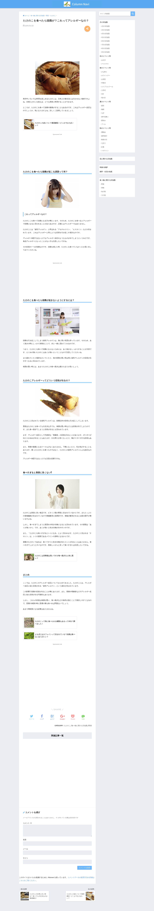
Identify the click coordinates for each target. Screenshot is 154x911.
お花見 (103, 79)
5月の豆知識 (105, 37)
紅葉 (102, 147)
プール (103, 124)
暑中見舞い (105, 117)
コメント (27, 823)
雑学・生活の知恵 (106, 172)
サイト (25, 858)
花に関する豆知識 (106, 159)
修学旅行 (104, 136)
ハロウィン (105, 151)
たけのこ (67, 726)
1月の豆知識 (105, 26)
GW (102, 94)
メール (25, 849)
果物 (102, 188)
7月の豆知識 (105, 45)
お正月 (103, 60)
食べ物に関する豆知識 (79, 726)
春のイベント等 (105, 68)
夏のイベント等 (105, 102)
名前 (24, 840)
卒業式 (103, 83)
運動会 (103, 132)
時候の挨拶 (104, 167)
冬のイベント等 (105, 56)
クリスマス (105, 64)
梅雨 (102, 109)
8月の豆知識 (105, 48)
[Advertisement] (57, 46)
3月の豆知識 (105, 30)
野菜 (90, 726)
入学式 (103, 90)
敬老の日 (104, 140)
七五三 (103, 143)
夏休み (103, 121)
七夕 (102, 113)
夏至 (102, 106)
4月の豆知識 (105, 34)
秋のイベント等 (105, 128)
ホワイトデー (105, 75)
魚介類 (103, 192)
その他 (103, 196)
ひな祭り (104, 72)
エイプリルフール (107, 87)
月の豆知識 (104, 22)
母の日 (103, 98)
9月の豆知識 (105, 52)
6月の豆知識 (105, 41)
